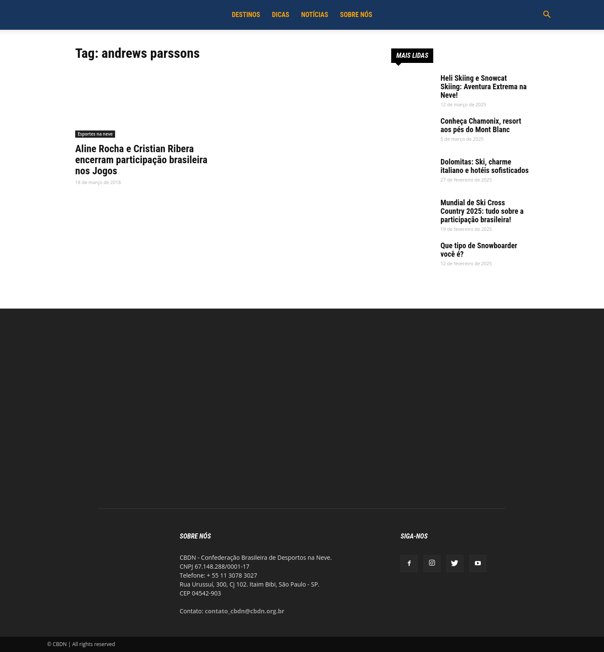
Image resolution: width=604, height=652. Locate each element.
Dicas (280, 15)
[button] (546, 15)
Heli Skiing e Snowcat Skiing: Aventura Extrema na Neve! (483, 86)
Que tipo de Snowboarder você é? (478, 249)
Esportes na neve (95, 134)
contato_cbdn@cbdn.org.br (244, 611)
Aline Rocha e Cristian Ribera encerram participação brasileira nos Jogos (141, 160)
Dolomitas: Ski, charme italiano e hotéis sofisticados (484, 166)
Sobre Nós (356, 15)
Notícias (314, 15)
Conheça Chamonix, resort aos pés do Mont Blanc (480, 125)
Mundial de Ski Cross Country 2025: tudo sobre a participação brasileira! (482, 211)
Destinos (246, 15)
